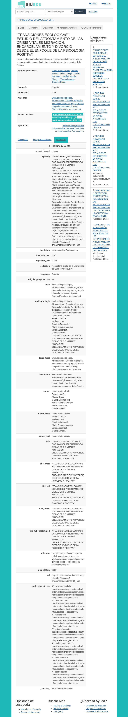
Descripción (23, 139)
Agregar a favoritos (68, 28)
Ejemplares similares (42, 139)
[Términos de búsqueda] (29, 11)
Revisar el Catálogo (62, 706)
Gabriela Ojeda (59, 82)
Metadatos (61, 139)
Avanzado (93, 12)
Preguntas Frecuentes (96, 708)
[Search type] (59, 11)
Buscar (80, 12)
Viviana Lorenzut (67, 79)
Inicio (93, 3)
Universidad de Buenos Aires (71, 131)
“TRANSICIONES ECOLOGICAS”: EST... (36, 20)
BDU (20, 4)
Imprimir (34, 28)
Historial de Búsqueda (31, 709)
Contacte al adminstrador (97, 711)
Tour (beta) (58, 711)
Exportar (49, 28)
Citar (22, 28)
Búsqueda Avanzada (30, 712)
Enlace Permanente (92, 28)
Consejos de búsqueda (96, 706)
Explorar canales (60, 708)
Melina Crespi (65, 73)
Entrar (106, 3)
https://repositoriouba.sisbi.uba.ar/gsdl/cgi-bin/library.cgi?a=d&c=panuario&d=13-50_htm (67, 117)
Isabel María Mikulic (61, 70)
